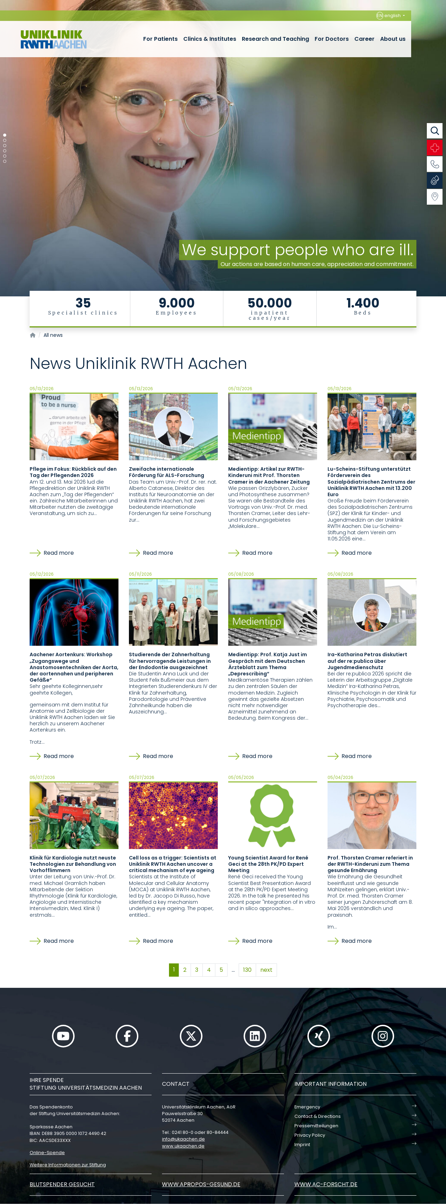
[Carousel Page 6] (4, 161)
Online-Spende (47, 1153)
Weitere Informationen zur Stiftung (68, 1165)
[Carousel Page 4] (4, 150)
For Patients (160, 39)
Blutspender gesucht (62, 1184)
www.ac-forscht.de (325, 1184)
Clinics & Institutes (209, 39)
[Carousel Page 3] (4, 145)
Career (364, 39)
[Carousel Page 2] (4, 140)
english (389, 16)
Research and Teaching (275, 39)
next (266, 970)
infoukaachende (183, 1139)
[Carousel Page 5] (4, 156)
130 (247, 970)
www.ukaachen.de (183, 1146)
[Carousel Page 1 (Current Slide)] (4, 135)
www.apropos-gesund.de (201, 1184)
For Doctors (332, 39)
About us (393, 39)
